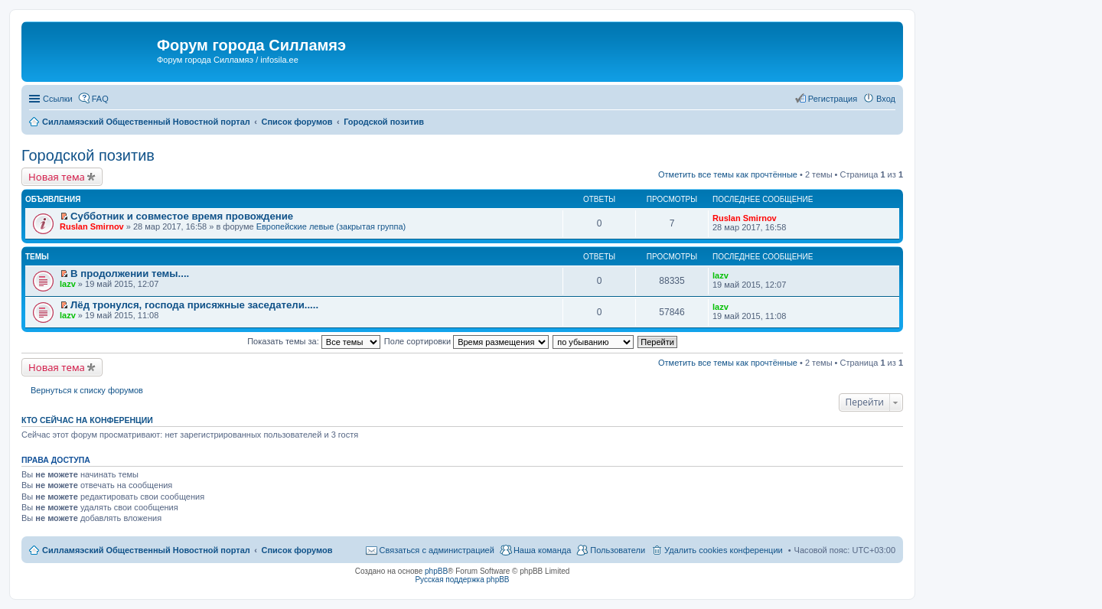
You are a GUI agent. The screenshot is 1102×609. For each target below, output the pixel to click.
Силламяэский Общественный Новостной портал (146, 550)
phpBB (436, 571)
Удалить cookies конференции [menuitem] (723, 550)
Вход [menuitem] (885, 98)
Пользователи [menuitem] (617, 550)
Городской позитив (88, 155)
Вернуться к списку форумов (87, 390)
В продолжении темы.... (129, 273)
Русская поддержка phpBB (462, 579)
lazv (68, 283)
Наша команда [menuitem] (542, 550)
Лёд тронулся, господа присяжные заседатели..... (194, 305)
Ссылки (58, 98)
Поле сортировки (466, 341)
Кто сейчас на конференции (87, 420)
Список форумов (296, 550)
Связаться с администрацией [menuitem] (437, 550)
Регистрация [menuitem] (832, 98)
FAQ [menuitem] (100, 98)
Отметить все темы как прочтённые (727, 174)
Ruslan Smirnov (92, 226)
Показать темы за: (313, 341)
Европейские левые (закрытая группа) (331, 226)
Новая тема (56, 177)
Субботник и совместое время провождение (181, 216)
